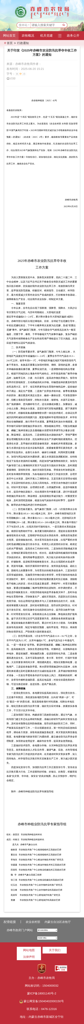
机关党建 (46, 35)
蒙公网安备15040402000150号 (41, 1001)
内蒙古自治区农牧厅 (58, 922)
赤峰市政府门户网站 (20, 930)
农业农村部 (33, 922)
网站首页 (9, 35)
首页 (10, 43)
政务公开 (73, 35)
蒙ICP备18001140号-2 (41, 993)
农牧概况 (28, 35)
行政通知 (23, 43)
